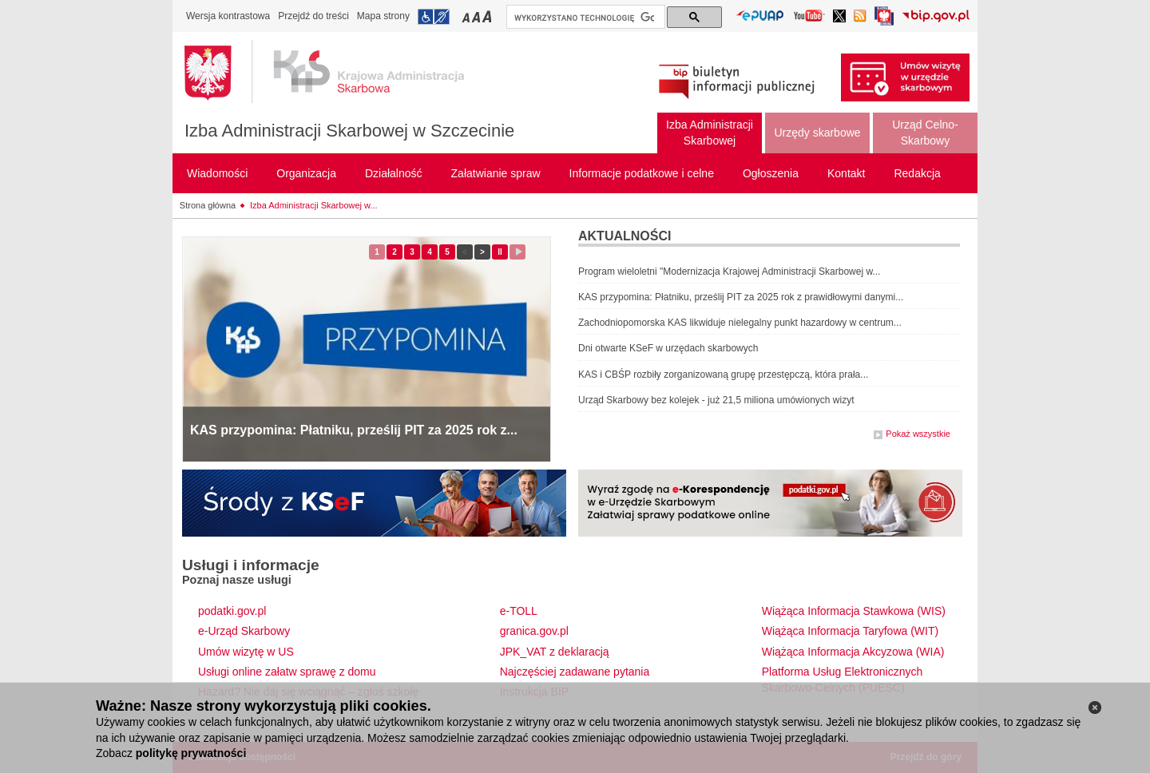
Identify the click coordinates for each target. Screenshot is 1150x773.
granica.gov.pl (534, 630)
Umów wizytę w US (246, 651)
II (503, 252)
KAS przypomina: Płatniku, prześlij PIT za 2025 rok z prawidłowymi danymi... (740, 297)
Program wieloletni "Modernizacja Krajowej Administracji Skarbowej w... (729, 271)
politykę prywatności (191, 753)
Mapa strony (383, 16)
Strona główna (208, 205)
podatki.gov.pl (232, 611)
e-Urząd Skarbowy (244, 630)
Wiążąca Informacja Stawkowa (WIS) (854, 611)
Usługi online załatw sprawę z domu (287, 671)
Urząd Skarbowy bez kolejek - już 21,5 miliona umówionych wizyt (716, 400)
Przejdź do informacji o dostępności (434, 17)
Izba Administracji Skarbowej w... (314, 205)
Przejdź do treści (313, 16)
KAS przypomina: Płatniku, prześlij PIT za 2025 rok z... (354, 430)
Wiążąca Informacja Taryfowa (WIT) (850, 630)
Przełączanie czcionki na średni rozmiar (477, 16)
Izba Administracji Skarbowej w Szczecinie (349, 130)
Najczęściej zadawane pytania (575, 671)
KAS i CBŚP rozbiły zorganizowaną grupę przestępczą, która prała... (723, 374)
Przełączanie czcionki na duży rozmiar (488, 16)
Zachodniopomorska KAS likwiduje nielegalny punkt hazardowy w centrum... (740, 322)
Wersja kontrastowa (228, 16)
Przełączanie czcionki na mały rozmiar (467, 16)
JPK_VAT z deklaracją (554, 651)
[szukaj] (584, 17)
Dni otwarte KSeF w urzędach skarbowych (668, 348)
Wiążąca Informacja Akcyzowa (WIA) (853, 651)
